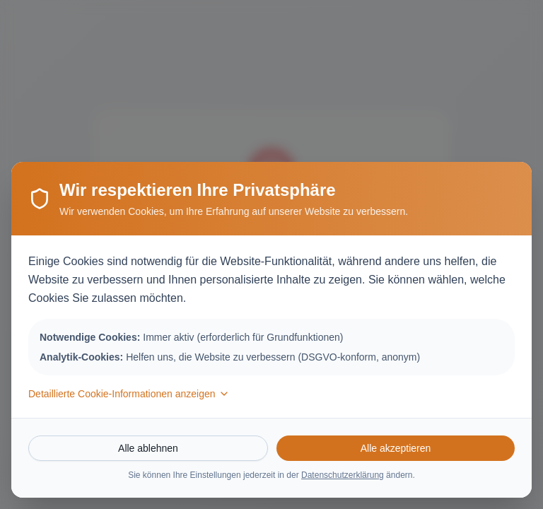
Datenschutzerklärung (342, 475)
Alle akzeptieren (396, 448)
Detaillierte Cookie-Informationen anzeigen (129, 393)
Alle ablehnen (148, 448)
